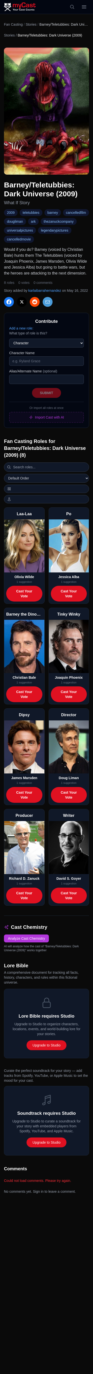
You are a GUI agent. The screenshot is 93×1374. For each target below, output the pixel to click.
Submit (46, 393)
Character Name (22, 353)
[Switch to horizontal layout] (46, 489)
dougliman (15, 221)
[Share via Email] (48, 302)
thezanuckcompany (59, 221)
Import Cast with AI (46, 417)
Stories (31, 24)
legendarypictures (54, 230)
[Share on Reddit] (35, 302)
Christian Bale (24, 677)
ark (33, 221)
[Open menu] (84, 7)
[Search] (72, 7)
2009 (11, 213)
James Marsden (24, 778)
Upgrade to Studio (46, 1045)
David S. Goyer (68, 878)
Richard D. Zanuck (24, 878)
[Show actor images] (46, 499)
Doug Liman (69, 778)
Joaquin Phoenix (69, 677)
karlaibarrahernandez (44, 291)
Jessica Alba (68, 577)
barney (52, 213)
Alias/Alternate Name (33, 371)
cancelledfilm (76, 213)
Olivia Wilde (24, 577)
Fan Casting (13, 24)
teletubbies (31, 213)
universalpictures (20, 230)
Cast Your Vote (24, 593)
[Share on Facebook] (9, 302)
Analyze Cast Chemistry (26, 938)
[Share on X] (22, 302)
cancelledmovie (19, 239)
